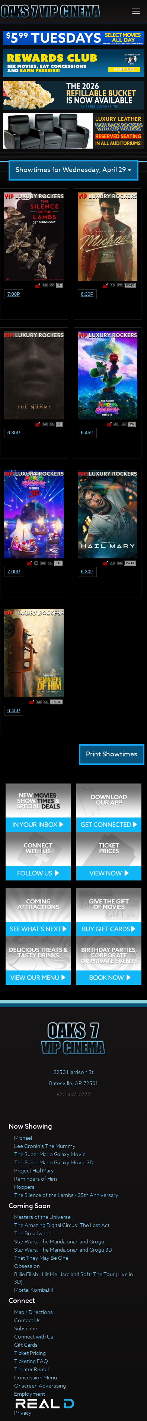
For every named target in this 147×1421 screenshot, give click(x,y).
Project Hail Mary (34, 1170)
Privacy (23, 1412)
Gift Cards (26, 1344)
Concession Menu (35, 1377)
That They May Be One (41, 1257)
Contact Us (27, 1320)
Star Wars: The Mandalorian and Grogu (59, 1241)
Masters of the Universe (42, 1216)
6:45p (87, 432)
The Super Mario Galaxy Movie (50, 1154)
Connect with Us (33, 1336)
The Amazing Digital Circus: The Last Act (61, 1225)
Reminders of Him (35, 1178)
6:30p (87, 294)
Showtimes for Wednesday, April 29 (73, 170)
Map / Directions (33, 1311)
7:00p (13, 294)
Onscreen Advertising (40, 1385)
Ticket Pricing (30, 1352)
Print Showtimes (111, 754)
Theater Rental (31, 1369)
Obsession (27, 1265)
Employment (29, 1393)
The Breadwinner (34, 1233)
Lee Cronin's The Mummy (45, 1145)
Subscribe (25, 1328)
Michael (23, 1137)
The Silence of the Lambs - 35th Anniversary (66, 1194)
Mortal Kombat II (33, 1289)
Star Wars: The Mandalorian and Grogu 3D (63, 1249)
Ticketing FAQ (31, 1361)
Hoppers (24, 1186)
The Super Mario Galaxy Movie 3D (53, 1162)
